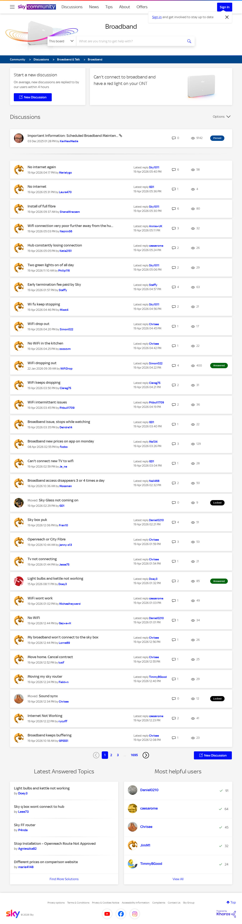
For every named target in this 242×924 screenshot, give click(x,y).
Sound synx (48, 696)
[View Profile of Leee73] (23, 812)
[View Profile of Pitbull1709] (67, 408)
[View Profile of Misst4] (64, 310)
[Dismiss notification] (227, 17)
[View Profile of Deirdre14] (66, 427)
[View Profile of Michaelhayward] (69, 604)
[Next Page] (146, 755)
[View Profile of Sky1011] (154, 167)
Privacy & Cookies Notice (105, 902)
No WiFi (34, 617)
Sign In (225, 7)
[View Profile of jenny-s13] (65, 545)
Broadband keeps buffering (49, 735)
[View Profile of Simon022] (66, 329)
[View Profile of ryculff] (62, 721)
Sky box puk (37, 520)
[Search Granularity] (62, 41)
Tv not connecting (42, 559)
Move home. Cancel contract (50, 657)
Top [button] (233, 902)
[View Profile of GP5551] (63, 741)
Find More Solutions (64, 879)
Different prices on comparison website (46, 862)
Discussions (72, 7)
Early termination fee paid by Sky (54, 284)
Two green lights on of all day (51, 265)
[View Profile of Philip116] (64, 270)
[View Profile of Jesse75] (64, 564)
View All (178, 879)
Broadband (121, 26)
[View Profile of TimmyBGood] (158, 677)
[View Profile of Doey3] (62, 584)
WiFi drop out (38, 324)
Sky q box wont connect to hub (39, 806)
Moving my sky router (45, 676)
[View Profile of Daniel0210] (156, 520)
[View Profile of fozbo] (64, 447)
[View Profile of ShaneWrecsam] (70, 212)
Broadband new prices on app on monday (61, 441)
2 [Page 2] (111, 755)
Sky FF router (24, 825)
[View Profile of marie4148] (26, 867)
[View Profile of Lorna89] (64, 643)
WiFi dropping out (42, 363)
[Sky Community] (37, 7)
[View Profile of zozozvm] (65, 349)
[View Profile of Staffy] (63, 290)
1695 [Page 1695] (134, 755)
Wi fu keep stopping (44, 304)
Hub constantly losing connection (55, 245)
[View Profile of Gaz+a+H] (65, 623)
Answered (219, 365)
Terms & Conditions (78, 902)
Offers (142, 7)
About (124, 7)
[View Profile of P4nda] (23, 830)
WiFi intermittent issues (47, 402)
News (94, 7)
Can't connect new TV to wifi (51, 461)
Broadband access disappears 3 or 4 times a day (66, 480)
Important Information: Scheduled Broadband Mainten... (73, 135)
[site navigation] (12, 7)
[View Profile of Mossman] (65, 486)
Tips (109, 7)
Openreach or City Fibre (47, 539)
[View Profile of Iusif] (61, 662)
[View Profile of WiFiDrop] (66, 368)
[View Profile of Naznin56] (66, 231)
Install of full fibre (42, 206)
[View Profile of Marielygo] (65, 172)
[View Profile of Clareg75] (65, 388)
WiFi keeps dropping (44, 382)
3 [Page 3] (118, 755)
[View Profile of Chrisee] (154, 324)
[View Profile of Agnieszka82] (27, 849)
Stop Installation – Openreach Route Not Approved (55, 843)
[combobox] (129, 41)
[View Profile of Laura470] (65, 192)
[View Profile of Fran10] (63, 525)
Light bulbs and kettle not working (55, 578)
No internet (37, 186)
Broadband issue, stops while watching (59, 422)
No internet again (42, 167)
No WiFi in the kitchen (45, 343)
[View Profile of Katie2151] (66, 251)
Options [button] (219, 116)
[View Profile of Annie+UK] (155, 226)
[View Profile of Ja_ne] (63, 466)
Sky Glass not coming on (58, 500)
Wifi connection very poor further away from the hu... (70, 226)
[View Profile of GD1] (151, 187)
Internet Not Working (45, 715)
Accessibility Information (135, 902)
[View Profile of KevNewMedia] (69, 141)
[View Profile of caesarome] (156, 245)
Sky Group (188, 902)
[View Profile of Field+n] (64, 682)
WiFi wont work (40, 598)
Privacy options (56, 902)
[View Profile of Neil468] (154, 481)
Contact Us (174, 902)
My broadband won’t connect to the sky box (63, 637)
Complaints (158, 902)
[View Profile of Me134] (153, 441)
